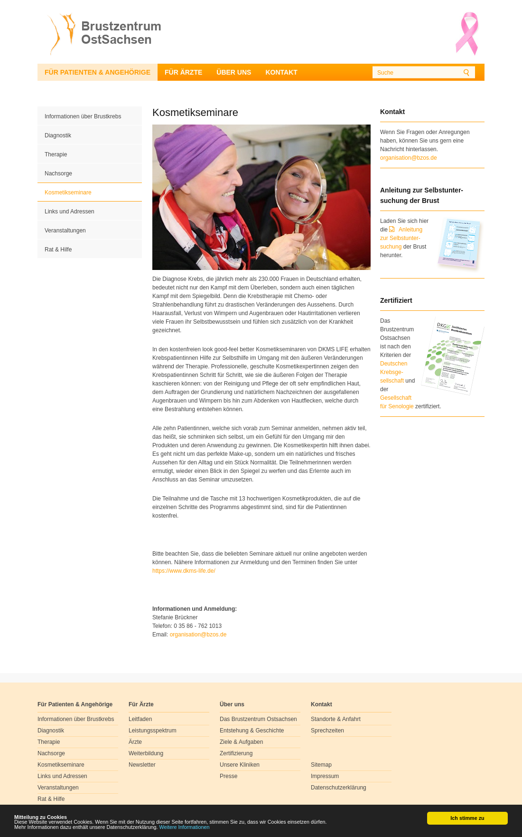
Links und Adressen (69, 211)
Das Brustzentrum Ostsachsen (258, 719)
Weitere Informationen (184, 827)
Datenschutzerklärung (338, 787)
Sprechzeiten (327, 730)
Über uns (233, 72)
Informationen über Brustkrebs (83, 116)
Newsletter (142, 764)
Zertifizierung (236, 753)
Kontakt (281, 72)
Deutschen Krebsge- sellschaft (393, 372)
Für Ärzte (183, 72)
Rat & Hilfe (58, 249)
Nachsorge (58, 173)
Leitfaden (140, 719)
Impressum (325, 776)
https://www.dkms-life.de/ (183, 571)
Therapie (56, 154)
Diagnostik (58, 135)
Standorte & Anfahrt (336, 719)
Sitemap (321, 764)
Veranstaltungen (65, 230)
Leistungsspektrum (153, 730)
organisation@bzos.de (408, 157)
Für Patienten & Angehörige (97, 72)
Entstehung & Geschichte (252, 730)
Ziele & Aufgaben (241, 742)
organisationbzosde (198, 634)
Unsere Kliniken (240, 764)
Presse (228, 776)
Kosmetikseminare (68, 192)
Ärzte (135, 742)
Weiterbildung (146, 753)
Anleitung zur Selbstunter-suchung (401, 238)
